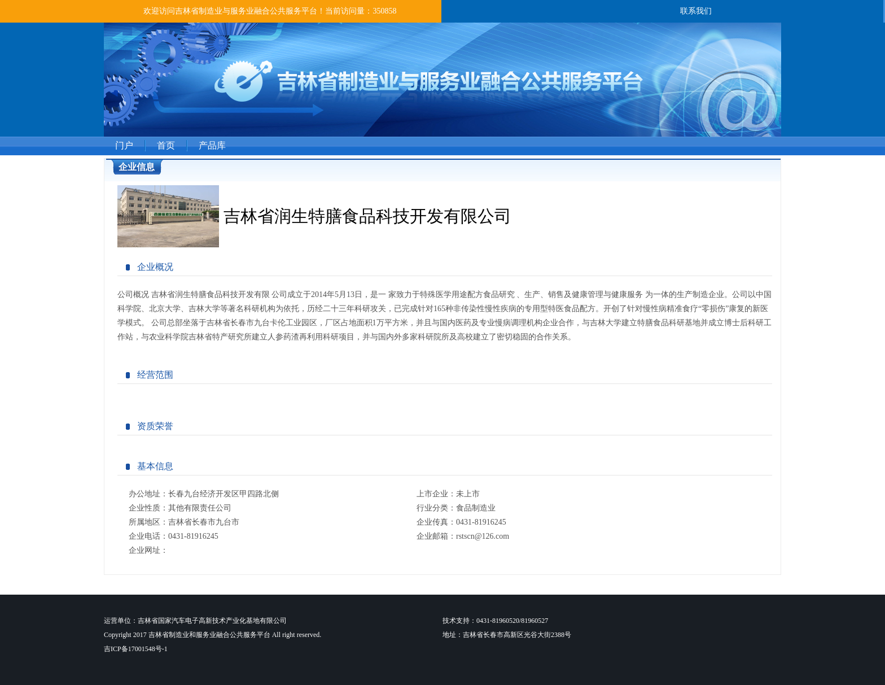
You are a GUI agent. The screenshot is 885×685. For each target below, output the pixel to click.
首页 (166, 145)
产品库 (212, 145)
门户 (124, 145)
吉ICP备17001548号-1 (136, 649)
